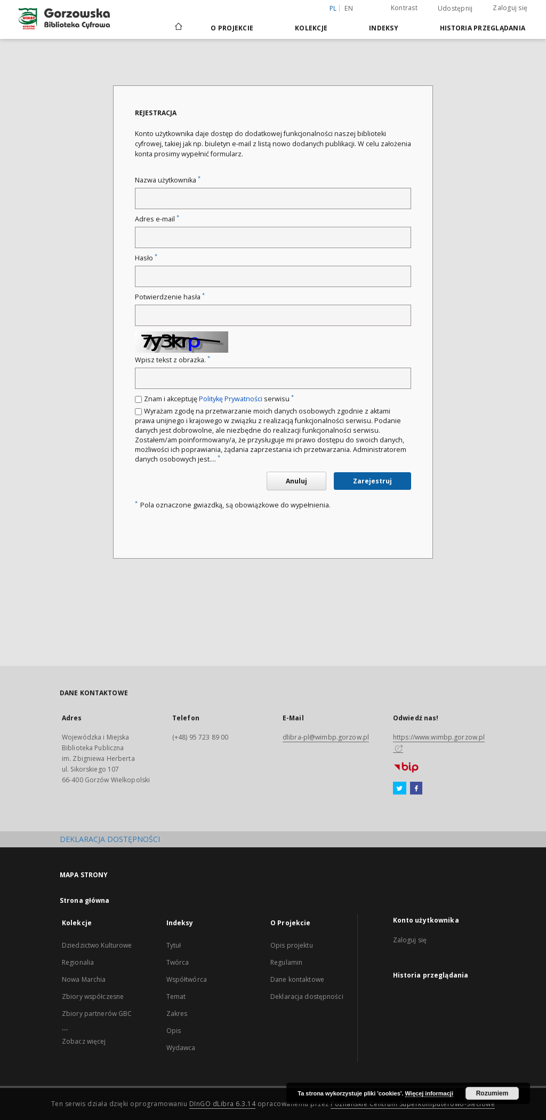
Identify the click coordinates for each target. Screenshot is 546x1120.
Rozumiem (492, 1093)
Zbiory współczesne (93, 996)
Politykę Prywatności (230, 398)
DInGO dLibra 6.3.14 (222, 1103)
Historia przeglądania (482, 28)
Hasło (146, 258)
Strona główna (85, 900)
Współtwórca (186, 979)
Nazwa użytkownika (167, 180)
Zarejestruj (372, 481)
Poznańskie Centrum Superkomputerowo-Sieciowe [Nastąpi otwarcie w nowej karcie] (413, 1103)
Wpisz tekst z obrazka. (172, 359)
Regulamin (286, 962)
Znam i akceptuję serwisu (219, 398)
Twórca (177, 962)
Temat (176, 996)
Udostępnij (455, 8)
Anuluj (296, 481)
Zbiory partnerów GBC (97, 1013)
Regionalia (78, 962)
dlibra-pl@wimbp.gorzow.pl (326, 737)
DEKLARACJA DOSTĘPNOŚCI (110, 839)
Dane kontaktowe (297, 979)
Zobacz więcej (84, 1041)
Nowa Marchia (84, 979)
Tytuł (173, 945)
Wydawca (181, 1047)
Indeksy (383, 28)
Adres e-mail (157, 219)
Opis (173, 1030)
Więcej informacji (429, 1093)
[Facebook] (416, 788)
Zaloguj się (510, 7)
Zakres (177, 1013)
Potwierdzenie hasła (170, 296)
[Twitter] (399, 788)
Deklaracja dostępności (306, 996)
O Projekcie (232, 28)
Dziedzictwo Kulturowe (97, 945)
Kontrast (404, 7)
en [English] (348, 8)
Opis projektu (291, 945)
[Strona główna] (178, 27)
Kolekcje (311, 28)
